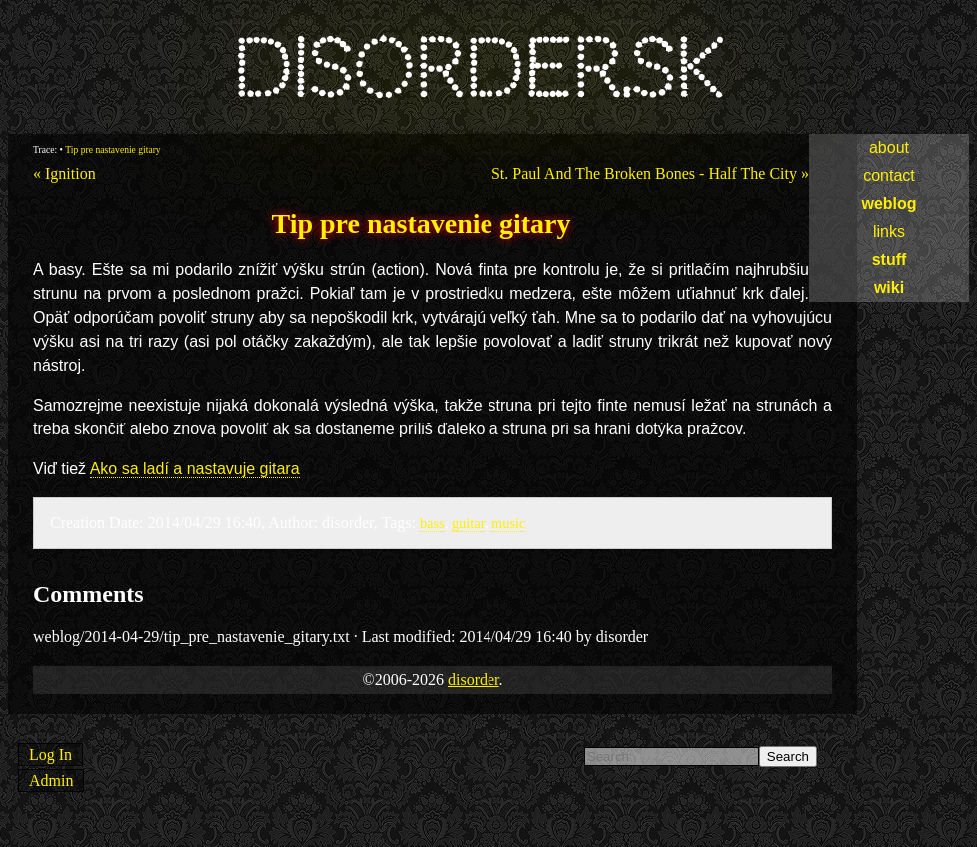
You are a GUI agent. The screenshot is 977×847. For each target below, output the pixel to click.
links (889, 231)
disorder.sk (477, 69)
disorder (473, 679)
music (508, 523)
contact (889, 175)
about (889, 147)
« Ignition (64, 173)
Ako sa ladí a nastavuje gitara (195, 468)
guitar (468, 523)
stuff (889, 259)
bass (432, 523)
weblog (888, 203)
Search (788, 756)
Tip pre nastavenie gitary (112, 149)
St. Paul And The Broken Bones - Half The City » (650, 173)
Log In (50, 754)
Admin (51, 780)
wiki (889, 287)
